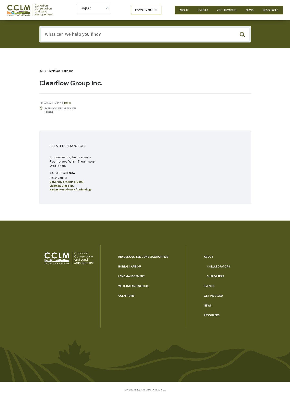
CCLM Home (126, 296)
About (184, 10)
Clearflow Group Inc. (62, 185)
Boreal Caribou (129, 266)
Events (203, 10)
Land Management (131, 276)
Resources (270, 10)
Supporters (215, 276)
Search (242, 34)
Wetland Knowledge (133, 286)
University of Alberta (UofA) (66, 182)
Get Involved (226, 10)
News (250, 10)
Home (41, 71)
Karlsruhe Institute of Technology (70, 189)
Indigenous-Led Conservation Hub (143, 257)
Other (67, 103)
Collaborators (218, 266)
